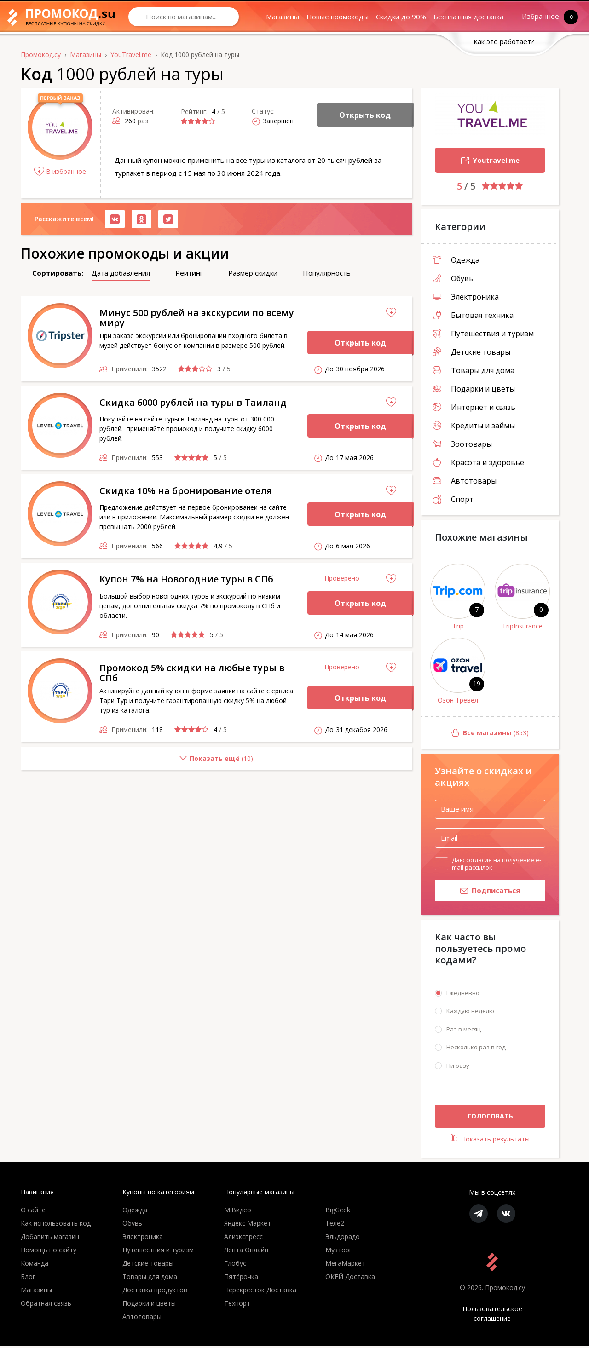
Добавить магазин (50, 1238)
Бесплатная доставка (468, 16)
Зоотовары (462, 444)
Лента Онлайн (246, 1251)
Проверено (341, 578)
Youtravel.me (477, 161)
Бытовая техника (473, 315)
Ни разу (457, 1067)
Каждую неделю (470, 1012)
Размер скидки (252, 272)
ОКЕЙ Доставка (350, 1278)
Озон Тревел (458, 700)
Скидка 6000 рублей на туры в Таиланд (193, 402)
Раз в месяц (463, 1031)
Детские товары (471, 352)
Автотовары (465, 481)
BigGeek (337, 1211)
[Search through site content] (183, 16)
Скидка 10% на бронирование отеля (185, 490)
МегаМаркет (345, 1265)
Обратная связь (46, 1305)
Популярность (327, 272)
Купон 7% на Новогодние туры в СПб (186, 579)
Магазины (282, 16)
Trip (458, 626)
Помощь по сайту (48, 1251)
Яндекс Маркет (247, 1225)
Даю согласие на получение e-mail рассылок (496, 863)
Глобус (235, 1265)
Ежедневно (462, 995)
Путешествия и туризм (483, 333)
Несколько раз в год (476, 1049)
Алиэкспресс (243, 1238)
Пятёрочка (241, 1278)
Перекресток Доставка (260, 1291)
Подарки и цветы (474, 389)
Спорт (453, 499)
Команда (34, 1265)
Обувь (453, 278)
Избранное (542, 17)
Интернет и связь (474, 407)
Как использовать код (56, 1225)
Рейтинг (189, 272)
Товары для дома (473, 370)
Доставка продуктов (154, 1291)
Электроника (466, 297)
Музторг (338, 1251)
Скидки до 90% (401, 16)
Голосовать (490, 1117)
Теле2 (334, 1225)
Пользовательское (492, 1315)
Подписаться (477, 892)
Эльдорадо (342, 1238)
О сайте (33, 1211)
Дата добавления (121, 272)
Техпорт (237, 1305)
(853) (475, 733)
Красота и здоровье (478, 462)
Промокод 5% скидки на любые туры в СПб (191, 673)
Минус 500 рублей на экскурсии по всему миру (196, 317)
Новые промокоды (337, 16)
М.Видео (237, 1211)
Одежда (456, 260)
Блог (28, 1278)
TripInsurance (522, 626)
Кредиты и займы (474, 426)
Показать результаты (490, 1140)
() (137, 762)
